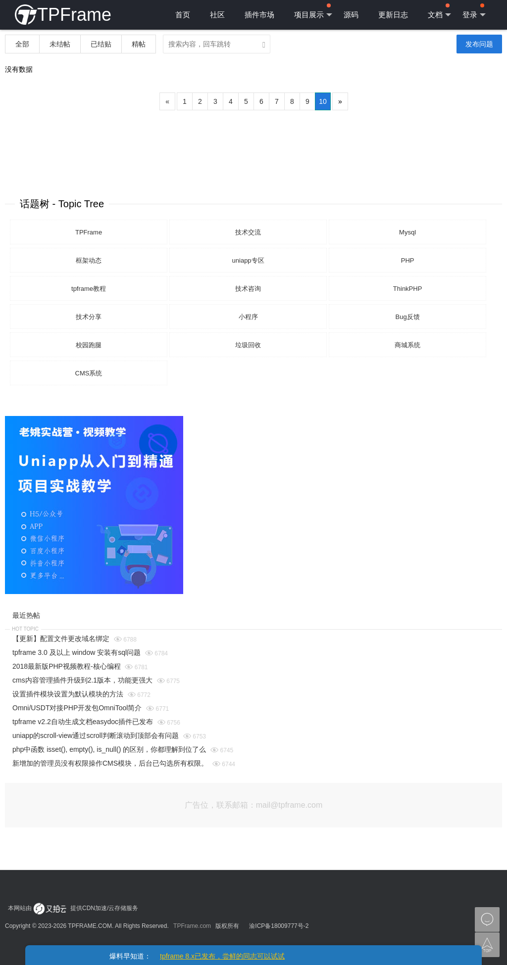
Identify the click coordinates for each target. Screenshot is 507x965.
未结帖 (60, 44)
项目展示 (313, 11)
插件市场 (259, 14)
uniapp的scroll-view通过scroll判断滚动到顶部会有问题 (95, 735)
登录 (474, 11)
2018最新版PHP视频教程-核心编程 (66, 666)
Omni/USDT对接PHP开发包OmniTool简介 (77, 708)
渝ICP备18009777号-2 (278, 925)
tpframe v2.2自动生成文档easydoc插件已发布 (82, 722)
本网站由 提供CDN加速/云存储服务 (73, 908)
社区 (217, 14)
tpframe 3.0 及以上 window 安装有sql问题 (76, 652)
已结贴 (101, 44)
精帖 (139, 44)
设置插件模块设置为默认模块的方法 (67, 694)
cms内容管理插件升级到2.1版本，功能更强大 (82, 680)
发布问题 (479, 44)
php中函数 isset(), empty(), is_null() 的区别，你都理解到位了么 (109, 749)
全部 (22, 44)
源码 (351, 14)
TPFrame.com (192, 925)
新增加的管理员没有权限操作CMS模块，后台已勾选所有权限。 (110, 763)
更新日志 (393, 14)
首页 (182, 14)
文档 (439, 11)
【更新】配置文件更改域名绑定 (60, 639)
